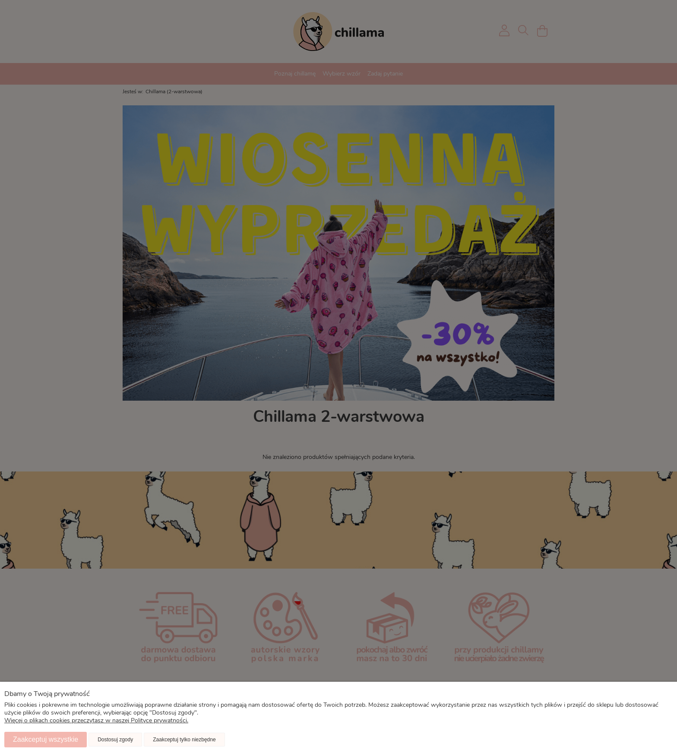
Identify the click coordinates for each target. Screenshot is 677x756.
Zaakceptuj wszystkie (45, 739)
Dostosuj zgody (115, 740)
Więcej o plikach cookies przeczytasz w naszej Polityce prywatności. (96, 721)
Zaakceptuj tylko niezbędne (184, 740)
